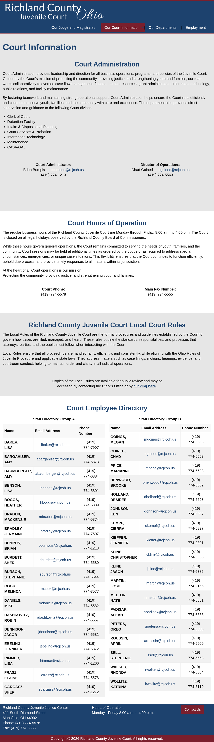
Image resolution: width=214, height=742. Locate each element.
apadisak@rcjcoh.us (160, 612)
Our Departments (162, 27)
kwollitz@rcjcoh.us (160, 684)
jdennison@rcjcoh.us (55, 632)
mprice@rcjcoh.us (160, 468)
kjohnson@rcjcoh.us (160, 511)
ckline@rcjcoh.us (160, 554)
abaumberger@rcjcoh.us (55, 474)
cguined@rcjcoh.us (174, 170)
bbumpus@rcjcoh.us (67, 170)
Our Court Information (121, 27)
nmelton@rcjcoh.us (160, 598)
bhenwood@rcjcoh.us (160, 482)
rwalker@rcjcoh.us (160, 670)
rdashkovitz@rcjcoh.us (55, 617)
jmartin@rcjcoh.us (160, 583)
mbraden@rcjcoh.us (55, 517)
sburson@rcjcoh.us (55, 574)
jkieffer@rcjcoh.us (160, 540)
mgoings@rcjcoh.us (160, 439)
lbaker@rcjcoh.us (55, 445)
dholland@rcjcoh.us (160, 497)
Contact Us (193, 709)
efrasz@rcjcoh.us (55, 675)
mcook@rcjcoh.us (55, 589)
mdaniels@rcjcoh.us (55, 603)
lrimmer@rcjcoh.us (55, 661)
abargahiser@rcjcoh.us (55, 459)
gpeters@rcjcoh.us (160, 626)
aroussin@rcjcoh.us (160, 641)
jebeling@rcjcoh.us (55, 646)
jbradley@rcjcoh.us (55, 531)
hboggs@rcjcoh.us (55, 502)
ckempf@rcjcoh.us (160, 526)
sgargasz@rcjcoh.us (55, 689)
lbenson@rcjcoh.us (55, 488)
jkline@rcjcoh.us (160, 569)
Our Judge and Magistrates (73, 27)
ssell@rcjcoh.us (160, 655)
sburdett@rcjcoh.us (55, 560)
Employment (196, 27)
